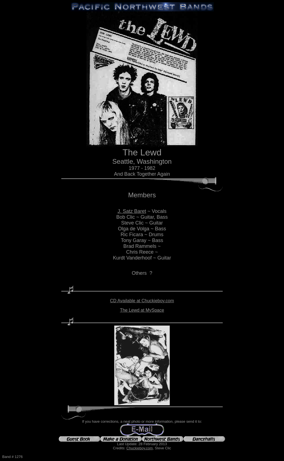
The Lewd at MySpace (142, 310)
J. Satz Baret (132, 211)
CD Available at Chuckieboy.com (142, 300)
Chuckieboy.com (139, 448)
